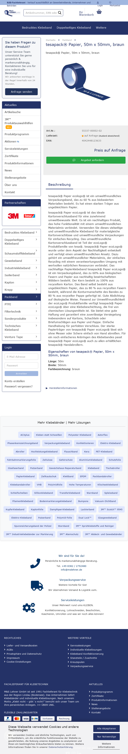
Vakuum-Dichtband (105, 501)
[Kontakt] (35, 563)
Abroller (20, 451)
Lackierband (87, 509)
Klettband (68, 476)
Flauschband (71, 451)
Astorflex (103, 435)
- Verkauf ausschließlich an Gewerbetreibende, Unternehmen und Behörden (48, 3)
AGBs (10, 649)
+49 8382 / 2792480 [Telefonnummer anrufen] (74, 566)
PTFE (8, 304)
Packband (11, 297)
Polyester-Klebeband (79, 435)
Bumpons (83, 501)
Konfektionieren (85, 443)
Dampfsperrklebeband (62, 509)
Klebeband (93, 468)
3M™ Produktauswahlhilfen (19, 123)
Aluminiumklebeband (90, 459)
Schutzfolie (115, 459)
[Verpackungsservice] (37, 586)
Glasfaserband (16, 468)
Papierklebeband (25, 476)
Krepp (9, 289)
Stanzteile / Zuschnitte (83, 657)
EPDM (83, 476)
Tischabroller (113, 468)
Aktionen (12, 141)
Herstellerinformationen (63, 388)
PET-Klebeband (104, 451)
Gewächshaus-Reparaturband (65, 468)
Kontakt (10, 192)
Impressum (13, 657)
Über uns (11, 184)
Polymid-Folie (64, 517)
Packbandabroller (102, 476)
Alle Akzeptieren (106, 728)
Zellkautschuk (48, 476)
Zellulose (47, 459)
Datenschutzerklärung (61, 747)
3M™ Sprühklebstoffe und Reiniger (95, 526)
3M (61, 534)
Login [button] (100, 3)
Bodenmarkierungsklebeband (56, 501)
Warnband (92, 493)
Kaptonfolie (37, 509)
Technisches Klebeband (13, 327)
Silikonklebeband (43, 493)
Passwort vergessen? (19, 386)
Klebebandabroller (20, 484)
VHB (39, 484)
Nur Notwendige (106, 736)
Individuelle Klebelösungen (86, 649)
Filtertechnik (13, 311)
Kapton (9, 282)
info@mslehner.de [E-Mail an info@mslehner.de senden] (71, 569)
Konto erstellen (15, 381)
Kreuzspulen (77, 662)
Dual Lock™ (85, 517)
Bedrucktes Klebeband (37, 27)
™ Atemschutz (70, 534)
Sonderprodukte (15, 318)
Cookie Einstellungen (19, 661)
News (8, 170)
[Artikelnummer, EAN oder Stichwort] (59, 12)
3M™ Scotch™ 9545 (111, 509)
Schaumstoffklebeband (20, 253)
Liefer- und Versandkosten (22, 645)
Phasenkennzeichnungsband (22, 443)
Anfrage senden (21, 91)
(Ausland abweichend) (109, 136)
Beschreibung (59, 184)
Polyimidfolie (55, 484)
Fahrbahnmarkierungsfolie (21, 459)
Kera (86, 451)
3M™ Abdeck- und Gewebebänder (103, 534)
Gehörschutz (66, 459)
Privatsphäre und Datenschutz (24, 653)
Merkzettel (114, 3)
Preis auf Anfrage (110, 150)
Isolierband (12, 275)
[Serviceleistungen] (29, 608)
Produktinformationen (19, 163)
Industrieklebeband (17, 268)
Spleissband (110, 493)
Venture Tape (14, 337)
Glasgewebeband (107, 517)
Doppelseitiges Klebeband (74, 27)
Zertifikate (11, 156)
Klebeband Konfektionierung (87, 653)
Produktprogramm (17, 134)
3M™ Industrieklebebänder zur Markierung (29, 534)
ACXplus (25, 435)
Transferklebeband (70, 493)
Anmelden (21, 373)
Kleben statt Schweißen (49, 435)
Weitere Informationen (106, 745)
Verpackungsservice (73, 579)
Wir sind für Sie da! (72, 555)
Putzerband (36, 468)
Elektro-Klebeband (110, 443)
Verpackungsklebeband (57, 443)
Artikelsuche (13, 112)
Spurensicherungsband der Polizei (32, 526)
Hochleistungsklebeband (44, 451)
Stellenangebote (15, 177)
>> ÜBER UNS (45, 704)
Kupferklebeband (15, 509)
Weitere (101, 27)
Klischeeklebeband (108, 484)
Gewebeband (13, 260)
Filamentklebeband (22, 501)
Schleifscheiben (19, 493)
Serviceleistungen (16, 148)
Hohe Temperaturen (80, 484)
